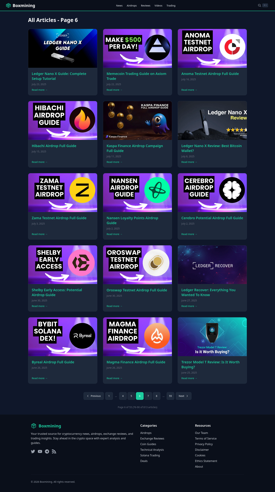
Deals (143, 461)
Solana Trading (150, 455)
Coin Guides (148, 444)
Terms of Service (206, 438)
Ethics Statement (206, 461)
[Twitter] (33, 451)
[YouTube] (40, 451)
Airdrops (132, 5)
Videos (158, 5)
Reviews (145, 5)
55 (170, 396)
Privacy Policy (204, 444)
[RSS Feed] (54, 451)
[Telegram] (47, 451)
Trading (171, 5)
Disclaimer (202, 450)
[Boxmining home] (20, 5)
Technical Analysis (152, 450)
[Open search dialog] (262, 5)
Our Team (201, 433)
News (119, 5)
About (199, 466)
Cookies (200, 455)
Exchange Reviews (152, 438)
